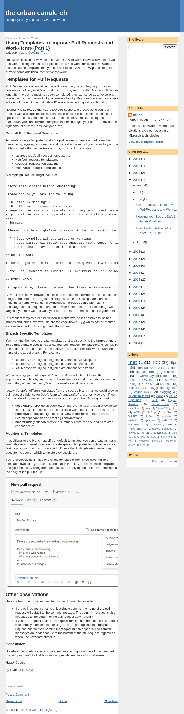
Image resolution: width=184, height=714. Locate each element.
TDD (156, 363)
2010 (137, 301)
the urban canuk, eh (36, 13)
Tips (44, 52)
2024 (137, 159)
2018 (137, 251)
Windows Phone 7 (149, 441)
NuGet (167, 412)
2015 (137, 265)
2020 (137, 180)
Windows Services (160, 428)
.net (132, 362)
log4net (166, 416)
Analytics (155, 424)
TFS (147, 388)
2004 (137, 343)
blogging (166, 392)
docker (169, 441)
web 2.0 (166, 420)
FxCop (152, 412)
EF (170, 424)
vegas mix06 (143, 392)
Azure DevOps (29, 52)
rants (153, 432)
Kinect (132, 388)
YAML (132, 432)
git (142, 432)
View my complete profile (145, 142)
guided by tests (166, 388)
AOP (137, 412)
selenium (134, 408)
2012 (137, 287)
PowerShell (135, 428)
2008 (137, 315)
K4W (149, 384)
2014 (137, 272)
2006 (137, 329)
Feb (140, 242)
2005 (137, 336)
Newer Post (14, 701)
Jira (134, 437)
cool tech (170, 372)
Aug (140, 185)
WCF (131, 441)
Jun (140, 199)
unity (148, 408)
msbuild (133, 420)
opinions (150, 420)
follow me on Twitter (163, 461)
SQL (153, 437)
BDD (164, 432)
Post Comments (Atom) (41, 710)
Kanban (165, 384)
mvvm (131, 445)
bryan (138, 115)
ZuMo (149, 416)
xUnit (142, 445)
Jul (139, 192)
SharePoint (167, 437)
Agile (159, 396)
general (143, 367)
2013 (137, 279)
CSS (174, 432)
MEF (143, 437)
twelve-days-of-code (153, 376)
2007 (137, 322)
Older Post (111, 701)
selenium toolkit (139, 396)
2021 (137, 173)
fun (175, 408)
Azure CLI (162, 408)
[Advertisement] (152, 77)
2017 (137, 258)
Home (63, 701)
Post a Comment (17, 694)
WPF (155, 400)
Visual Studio (167, 367)
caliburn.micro (160, 404)
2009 (137, 307)
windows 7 (135, 424)
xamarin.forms (145, 372)
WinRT (132, 416)
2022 (137, 166)
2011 (137, 294)
